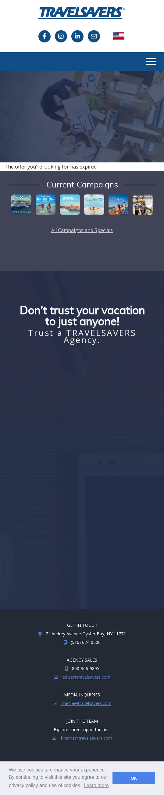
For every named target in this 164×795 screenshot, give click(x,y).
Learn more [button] (96, 785)
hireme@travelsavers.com (86, 738)
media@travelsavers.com (86, 703)
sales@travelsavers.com (86, 677)
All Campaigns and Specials (82, 230)
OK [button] (133, 778)
